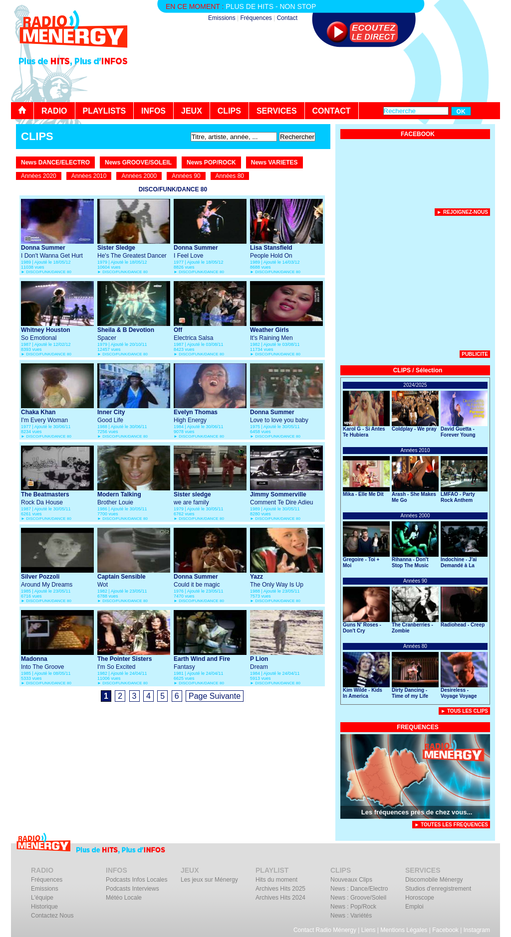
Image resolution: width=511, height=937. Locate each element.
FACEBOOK (418, 134)
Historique (44, 906)
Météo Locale (124, 897)
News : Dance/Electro (359, 888)
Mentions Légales (403, 930)
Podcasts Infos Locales (136, 879)
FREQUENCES (417, 727)
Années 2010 (89, 175)
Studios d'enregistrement (438, 888)
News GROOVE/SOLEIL (138, 162)
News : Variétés (351, 915)
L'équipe (42, 897)
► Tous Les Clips (464, 711)
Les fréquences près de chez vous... (417, 812)
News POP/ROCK (211, 162)
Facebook (445, 930)
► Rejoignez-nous (462, 212)
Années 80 (230, 175)
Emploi (414, 906)
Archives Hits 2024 (280, 897)
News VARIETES (274, 162)
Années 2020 (38, 175)
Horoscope (419, 897)
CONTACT (331, 111)
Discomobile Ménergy (434, 879)
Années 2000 (139, 175)
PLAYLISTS (104, 111)
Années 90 (186, 175)
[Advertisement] (318, 74)
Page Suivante (215, 696)
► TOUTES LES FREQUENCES (451, 824)
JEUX (191, 111)
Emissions (222, 17)
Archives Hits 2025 (280, 888)
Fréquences (255, 17)
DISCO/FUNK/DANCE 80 (48, 272)
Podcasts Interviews (132, 888)
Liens (368, 930)
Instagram (477, 930)
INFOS (153, 111)
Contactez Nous (52, 915)
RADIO (54, 111)
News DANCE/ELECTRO (55, 162)
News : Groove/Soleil (358, 897)
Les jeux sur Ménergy (209, 879)
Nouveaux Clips (351, 879)
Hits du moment (276, 879)
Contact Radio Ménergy (324, 930)
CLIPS (229, 111)
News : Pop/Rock (353, 906)
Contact (287, 17)
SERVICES (276, 111)
